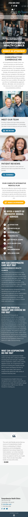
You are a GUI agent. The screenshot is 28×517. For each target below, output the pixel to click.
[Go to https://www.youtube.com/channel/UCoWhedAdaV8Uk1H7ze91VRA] (16, 6)
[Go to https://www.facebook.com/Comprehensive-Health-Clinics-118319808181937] (11, 6)
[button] (14, 51)
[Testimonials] (14, 452)
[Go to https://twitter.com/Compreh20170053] (14, 6)
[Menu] (14, 515)
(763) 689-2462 (14, 3)
